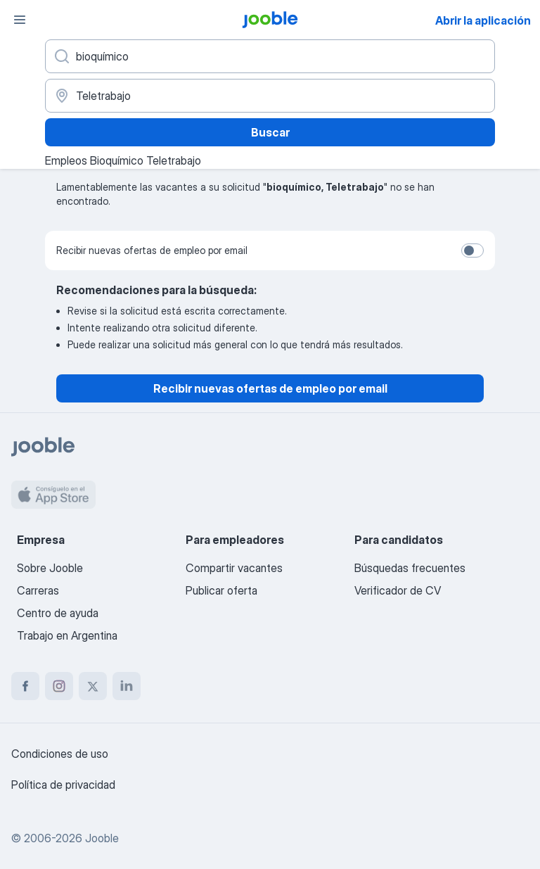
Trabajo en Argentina (67, 635)
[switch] (472, 250)
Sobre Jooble (50, 568)
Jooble (102, 838)
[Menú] (20, 20)
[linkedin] (126, 686)
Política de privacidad (63, 785)
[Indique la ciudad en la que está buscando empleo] (270, 96)
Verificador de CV (397, 590)
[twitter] (93, 686)
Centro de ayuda (57, 613)
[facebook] (25, 686)
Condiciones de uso (59, 754)
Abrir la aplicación (483, 20)
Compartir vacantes (234, 568)
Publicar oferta (221, 590)
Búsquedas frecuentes (409, 568)
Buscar (270, 132)
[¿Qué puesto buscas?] (270, 56)
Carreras (38, 590)
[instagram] (59, 686)
